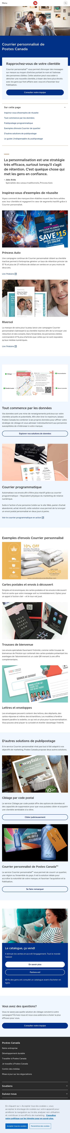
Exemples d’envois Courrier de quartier (22, 128)
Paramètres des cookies (40, 1126)
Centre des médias (11, 1069)
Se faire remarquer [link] (35, 889)
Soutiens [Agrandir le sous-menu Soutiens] (35, 1085)
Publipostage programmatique (18, 123)
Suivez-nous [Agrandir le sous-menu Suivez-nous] (35, 1093)
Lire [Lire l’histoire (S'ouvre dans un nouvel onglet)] (9, 274)
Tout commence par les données (19, 118)
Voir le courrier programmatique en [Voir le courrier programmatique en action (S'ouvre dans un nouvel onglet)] (23, 517)
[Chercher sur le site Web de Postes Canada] (65, 3)
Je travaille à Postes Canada (15, 1063)
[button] (35, 107)
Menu (4, 3)
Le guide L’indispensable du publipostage (23, 138)
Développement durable (13, 1053)
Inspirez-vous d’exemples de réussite (21, 112)
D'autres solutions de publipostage (20, 133)
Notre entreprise (10, 1048)
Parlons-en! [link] (35, 972)
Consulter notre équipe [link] (35, 92)
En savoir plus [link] (35, 964)
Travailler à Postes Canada (14, 1058)
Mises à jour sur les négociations (17, 1074)
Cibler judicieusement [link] (35, 817)
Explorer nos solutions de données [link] (35, 433)
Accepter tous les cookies (16, 1126)
